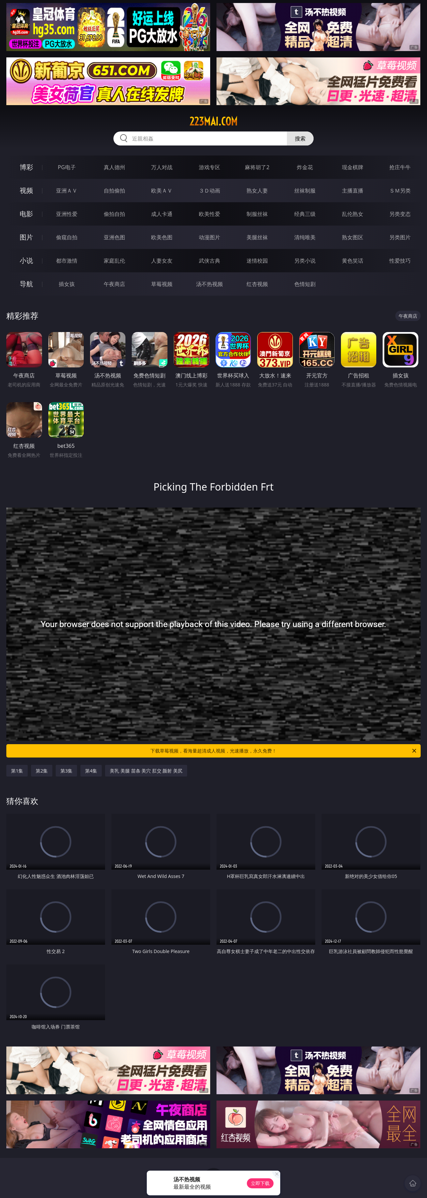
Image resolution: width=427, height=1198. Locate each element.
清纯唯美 (305, 237)
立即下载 (260, 1183)
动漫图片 (209, 237)
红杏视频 (257, 284)
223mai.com (213, 121)
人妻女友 (161, 260)
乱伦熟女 (352, 214)
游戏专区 (209, 167)
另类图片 (400, 237)
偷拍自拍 (114, 214)
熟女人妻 (257, 190)
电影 (26, 213)
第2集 (42, 771)
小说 (26, 260)
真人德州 (114, 167)
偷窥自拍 (66, 237)
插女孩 (67, 284)
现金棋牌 (352, 167)
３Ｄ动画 (209, 190)
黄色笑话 (352, 260)
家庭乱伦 (114, 260)
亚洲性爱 (66, 214)
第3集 (66, 771)
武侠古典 (209, 260)
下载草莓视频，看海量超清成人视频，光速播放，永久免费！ (283, 751)
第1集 (17, 771)
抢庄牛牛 (400, 167)
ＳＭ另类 (400, 190)
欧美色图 (161, 237)
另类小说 (305, 260)
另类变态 (400, 214)
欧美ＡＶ (161, 190)
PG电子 (66, 167)
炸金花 (305, 167)
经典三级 (305, 214)
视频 (26, 190)
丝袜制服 (305, 190)
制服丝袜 (257, 214)
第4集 (91, 771)
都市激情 (66, 260)
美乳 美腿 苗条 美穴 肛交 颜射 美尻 (146, 771)
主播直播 (352, 190)
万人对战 (161, 167)
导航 (26, 283)
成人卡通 (161, 214)
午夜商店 (114, 284)
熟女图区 (352, 237)
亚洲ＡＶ (66, 190)
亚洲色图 (114, 237)
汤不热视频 (209, 284)
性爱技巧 (400, 260)
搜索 (300, 138)
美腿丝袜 (257, 237)
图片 (26, 237)
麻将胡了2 (257, 167)
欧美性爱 (209, 214)
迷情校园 (257, 260)
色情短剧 (305, 284)
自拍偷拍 (114, 190)
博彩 (26, 167)
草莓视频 (161, 284)
